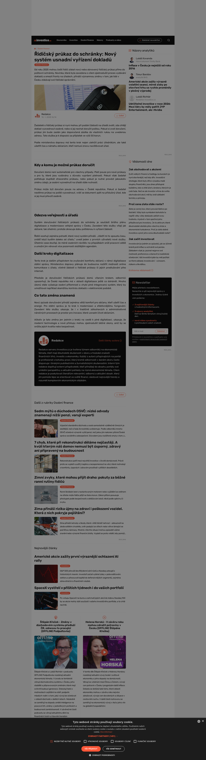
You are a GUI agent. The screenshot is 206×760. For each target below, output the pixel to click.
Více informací (106, 732)
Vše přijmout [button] (91, 749)
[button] (103, 736)
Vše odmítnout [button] (113, 749)
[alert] (103, 380)
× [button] (203, 721)
